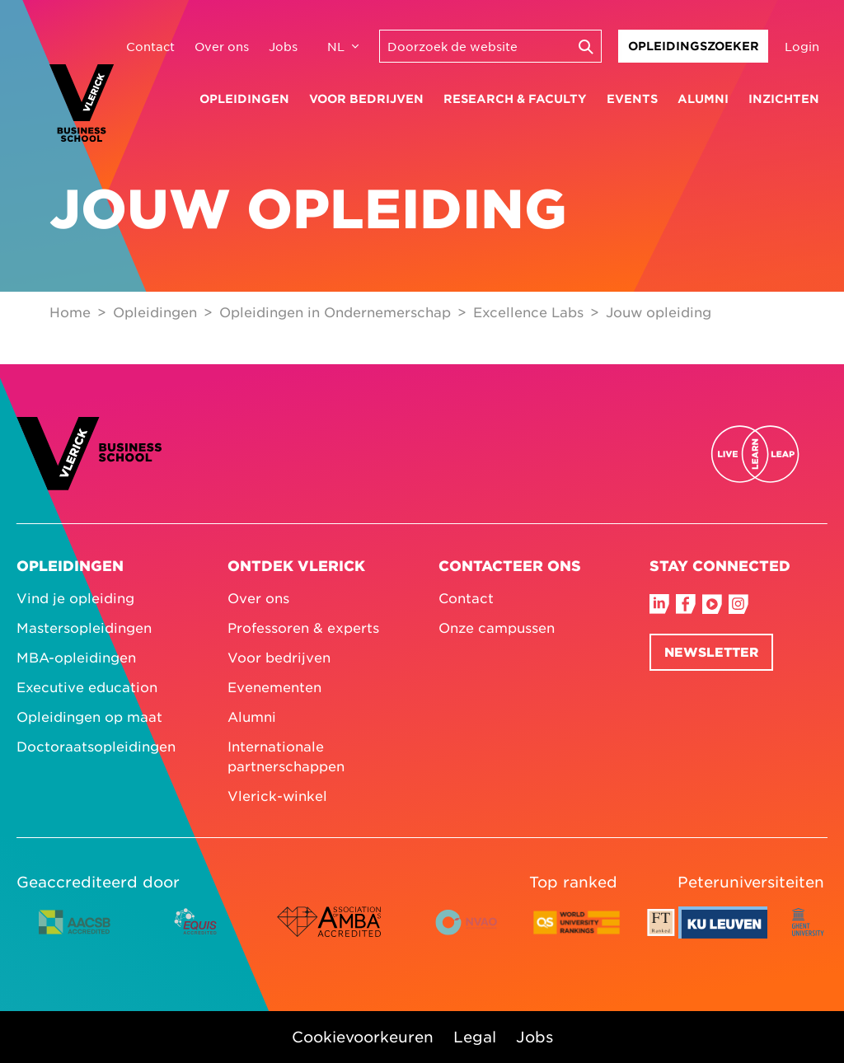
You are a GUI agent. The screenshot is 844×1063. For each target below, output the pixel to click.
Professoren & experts (303, 627)
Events (632, 98)
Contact (150, 46)
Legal (474, 1037)
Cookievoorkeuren (363, 1037)
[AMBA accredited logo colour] (328, 934)
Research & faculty (515, 98)
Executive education (86, 686)
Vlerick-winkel (277, 795)
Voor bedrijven (366, 98)
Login (802, 46)
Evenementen (274, 686)
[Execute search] (585, 46)
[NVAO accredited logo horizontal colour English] (473, 934)
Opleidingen (244, 98)
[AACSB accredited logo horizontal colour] (75, 934)
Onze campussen (496, 627)
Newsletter (711, 651)
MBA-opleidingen (76, 657)
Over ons (222, 46)
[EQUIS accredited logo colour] (197, 934)
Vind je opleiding (75, 597)
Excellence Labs (528, 311)
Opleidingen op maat (89, 716)
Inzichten (783, 98)
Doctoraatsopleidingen (96, 746)
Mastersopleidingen (84, 627)
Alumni (703, 98)
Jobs (283, 46)
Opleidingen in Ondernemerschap (335, 311)
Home (70, 311)
